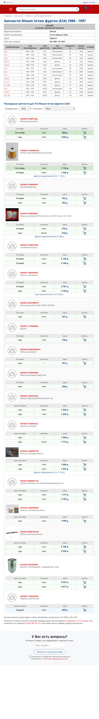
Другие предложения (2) (49, 236)
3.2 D (6, 92)
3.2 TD (7, 95)
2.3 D (6, 65)
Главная (7, 16)
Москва (9, 2)
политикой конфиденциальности (55, 659)
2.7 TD (7, 85)
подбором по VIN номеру (77, 621)
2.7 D (6, 82)
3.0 (5, 88)
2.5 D (6, 78)
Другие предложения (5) (49, 176)
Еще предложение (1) (49, 294)
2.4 (5, 68)
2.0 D (6, 61)
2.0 (5, 51)
